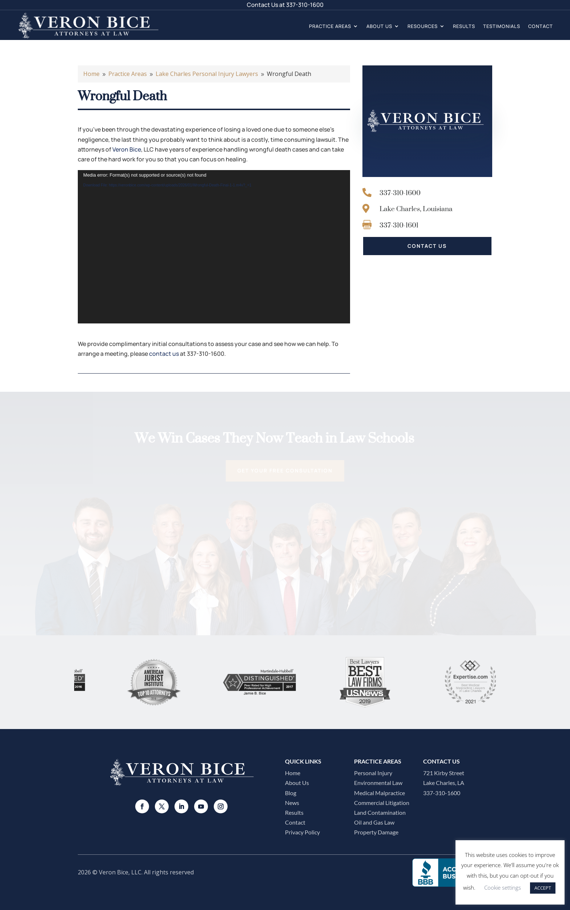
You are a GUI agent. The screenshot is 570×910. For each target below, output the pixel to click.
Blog (290, 792)
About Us (379, 26)
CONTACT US (427, 245)
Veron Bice (126, 149)
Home (292, 772)
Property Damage (376, 832)
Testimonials (501, 26)
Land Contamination (380, 812)
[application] (214, 246)
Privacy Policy (302, 832)
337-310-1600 (305, 5)
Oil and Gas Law (374, 822)
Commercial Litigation (381, 802)
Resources (423, 26)
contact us (164, 354)
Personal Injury (373, 772)
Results (464, 26)
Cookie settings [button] (502, 887)
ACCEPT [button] (542, 888)
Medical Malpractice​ (379, 792)
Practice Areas (330, 26)
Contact (540, 26)
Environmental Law (378, 782)
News (292, 802)
